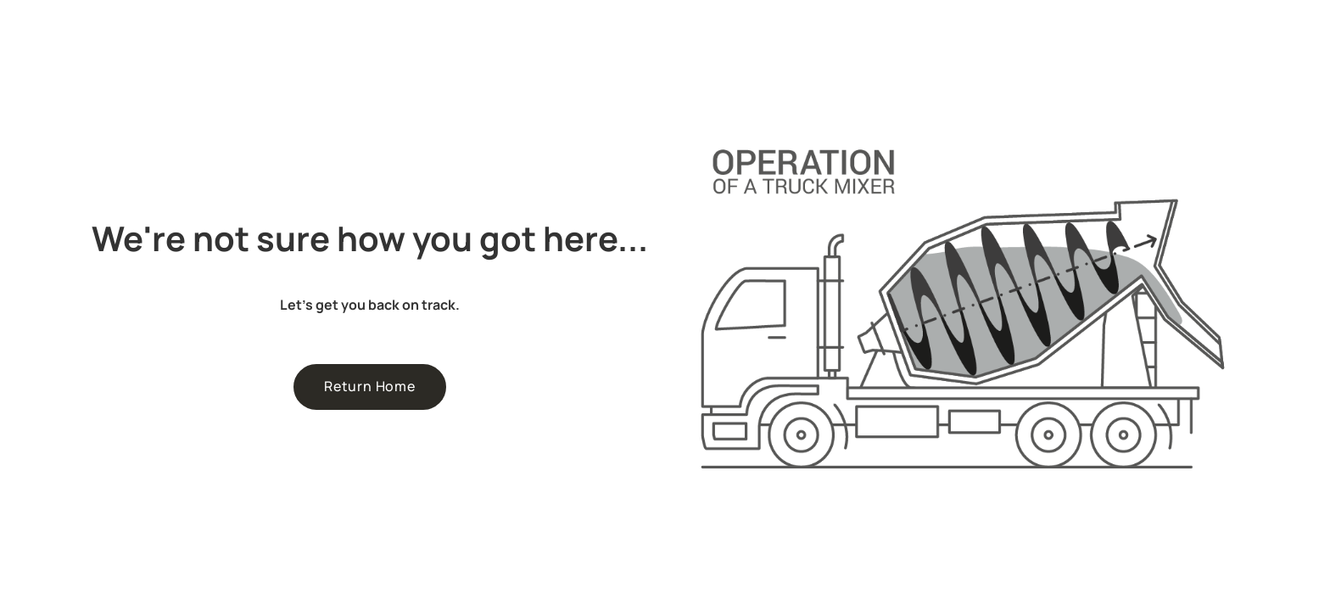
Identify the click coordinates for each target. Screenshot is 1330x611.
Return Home (370, 386)
